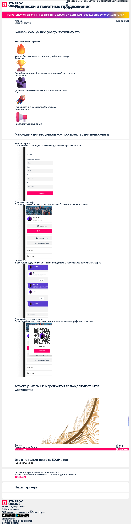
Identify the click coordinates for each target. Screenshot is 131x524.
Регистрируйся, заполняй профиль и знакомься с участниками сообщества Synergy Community (65, 14)
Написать (20, 477)
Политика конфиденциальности (17, 521)
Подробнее (20, 449)
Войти (69, 8)
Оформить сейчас (24, 463)
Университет (8, 519)
